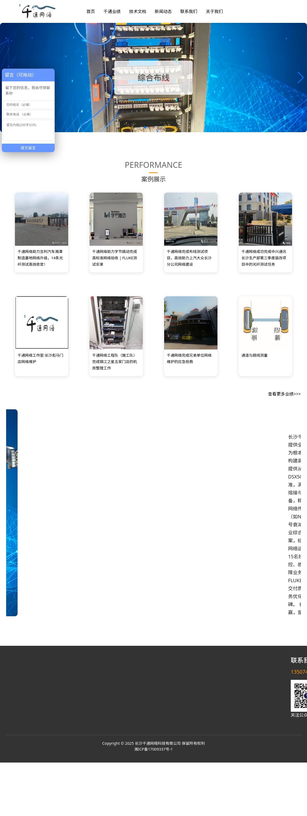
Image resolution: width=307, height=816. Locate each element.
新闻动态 (163, 11)
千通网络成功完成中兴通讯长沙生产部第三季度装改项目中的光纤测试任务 (263, 258)
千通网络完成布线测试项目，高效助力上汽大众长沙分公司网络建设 (189, 258)
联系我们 (188, 11)
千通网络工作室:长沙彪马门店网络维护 (40, 358)
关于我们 (214, 11)
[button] (300, 78)
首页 (90, 11)
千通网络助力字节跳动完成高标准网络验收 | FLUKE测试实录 (114, 258)
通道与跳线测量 (254, 355)
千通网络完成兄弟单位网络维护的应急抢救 (189, 358)
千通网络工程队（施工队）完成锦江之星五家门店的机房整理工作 (114, 361)
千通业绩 (111, 11)
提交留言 (28, 147)
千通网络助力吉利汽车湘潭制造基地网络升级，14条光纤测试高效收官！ (40, 258)
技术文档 (137, 11)
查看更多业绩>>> (284, 394)
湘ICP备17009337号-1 (153, 749)
